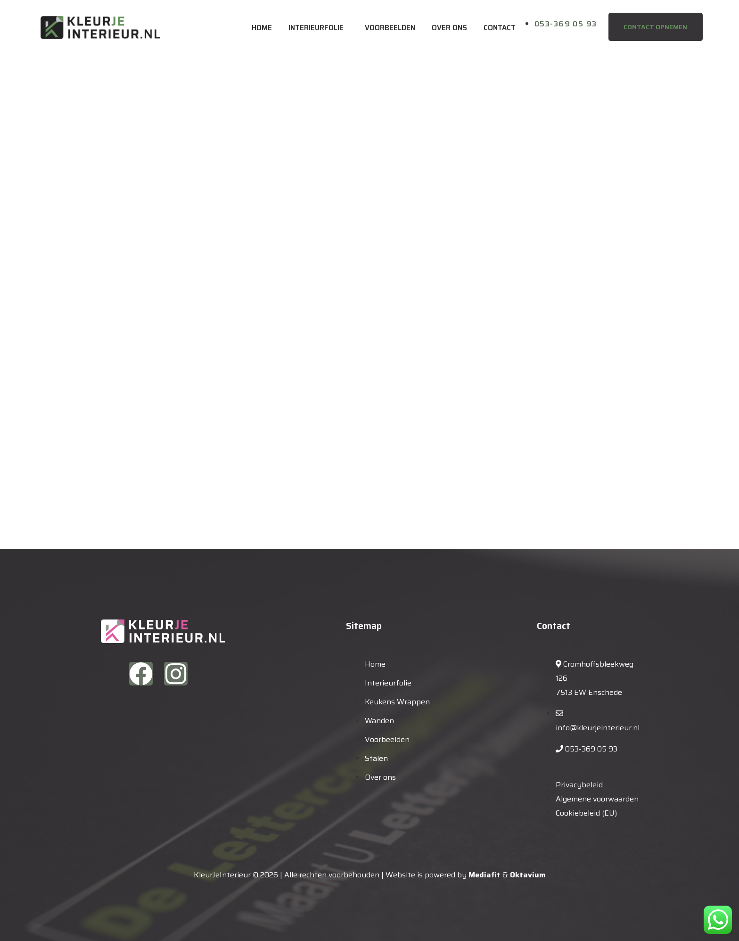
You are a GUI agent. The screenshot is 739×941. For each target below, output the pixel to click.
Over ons (449, 27)
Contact (500, 27)
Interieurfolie (316, 27)
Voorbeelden (390, 27)
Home (262, 27)
